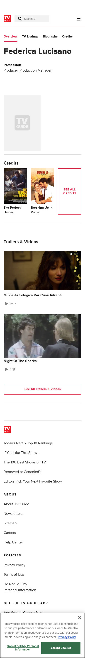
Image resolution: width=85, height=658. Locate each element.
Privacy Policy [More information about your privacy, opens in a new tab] (67, 637)
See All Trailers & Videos (42, 389)
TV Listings (30, 36)
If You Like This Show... (22, 452)
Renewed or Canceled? (22, 472)
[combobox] (32, 18)
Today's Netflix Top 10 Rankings (28, 443)
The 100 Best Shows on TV (25, 462)
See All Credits (69, 191)
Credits (67, 36)
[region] (42, 635)
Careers (10, 532)
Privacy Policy (14, 565)
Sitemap (10, 523)
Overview (10, 36)
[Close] (80, 618)
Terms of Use (14, 574)
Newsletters (13, 513)
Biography (50, 36)
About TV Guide (16, 504)
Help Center (13, 542)
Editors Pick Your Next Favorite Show (33, 481)
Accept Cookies (61, 648)
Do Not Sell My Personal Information (23, 648)
